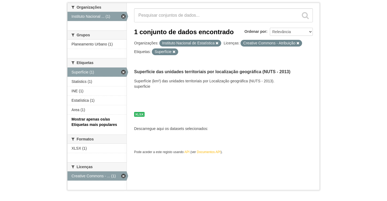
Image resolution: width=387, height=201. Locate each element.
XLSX (139, 114)
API (186, 152)
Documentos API (209, 152)
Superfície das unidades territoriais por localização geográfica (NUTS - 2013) (212, 71)
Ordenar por (255, 31)
